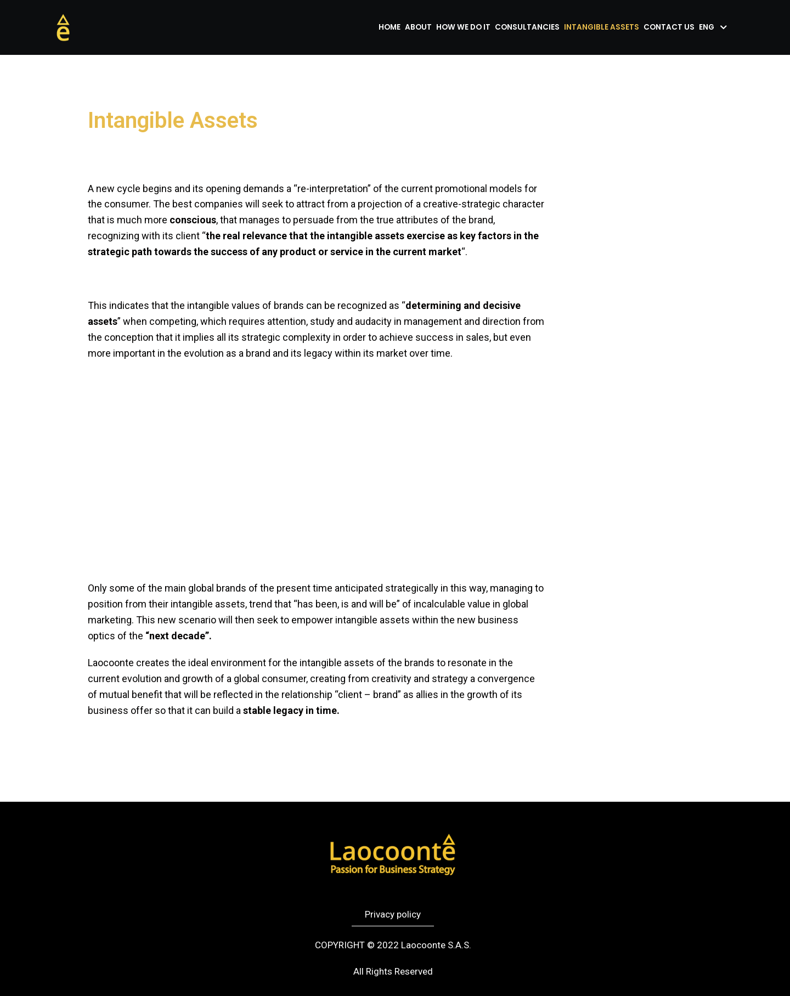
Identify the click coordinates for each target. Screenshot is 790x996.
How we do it (463, 27)
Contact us (669, 27)
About (418, 27)
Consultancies (527, 27)
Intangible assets (601, 27)
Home (389, 27)
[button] (393, 914)
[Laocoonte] (63, 27)
